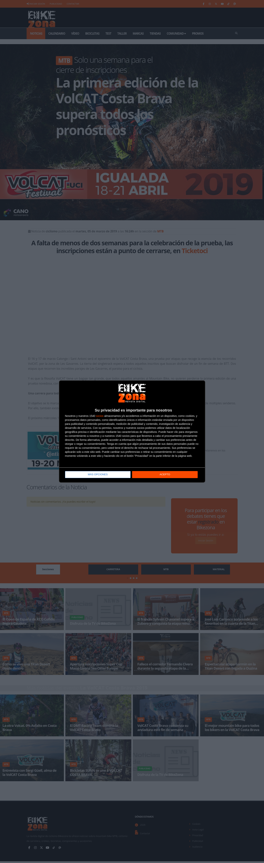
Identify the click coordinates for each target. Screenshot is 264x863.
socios (100, 416)
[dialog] (132, 432)
